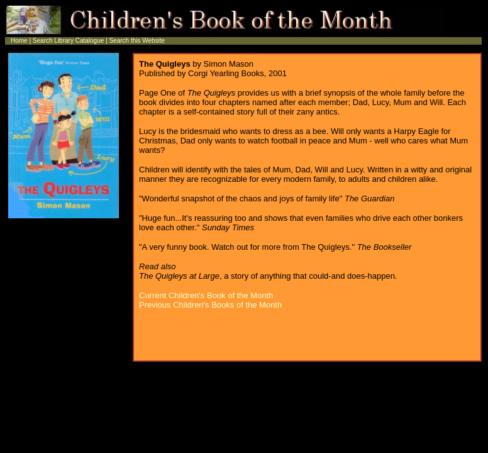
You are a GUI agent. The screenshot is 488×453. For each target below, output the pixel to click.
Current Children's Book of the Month (206, 295)
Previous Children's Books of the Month (210, 305)
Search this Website (137, 40)
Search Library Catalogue (67, 40)
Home (19, 40)
